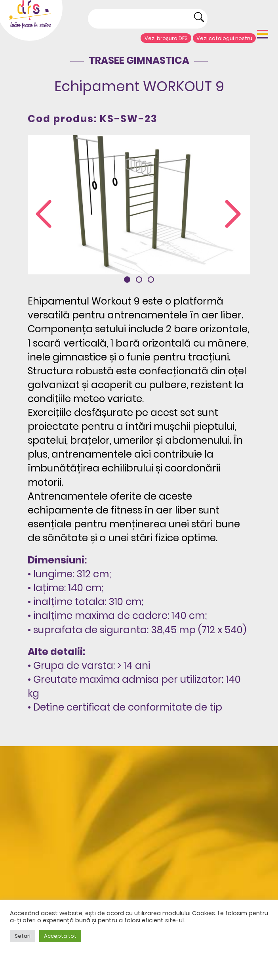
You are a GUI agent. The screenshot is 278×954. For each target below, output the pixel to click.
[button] (127, 279)
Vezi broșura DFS (166, 38)
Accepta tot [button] (60, 936)
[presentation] (43, 214)
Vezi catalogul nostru (224, 38)
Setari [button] (22, 936)
